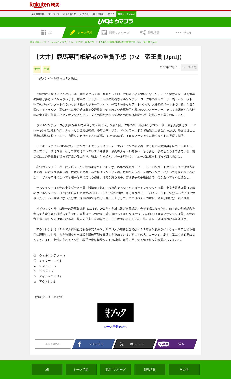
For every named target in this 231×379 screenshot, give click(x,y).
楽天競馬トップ (38, 42)
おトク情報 (98, 14)
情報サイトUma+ (126, 14)
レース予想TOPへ (115, 326)
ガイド (111, 14)
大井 (37, 69)
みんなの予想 (69, 14)
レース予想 (81, 369)
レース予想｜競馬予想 (82, 42)
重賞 (46, 69)
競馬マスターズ (115, 369)
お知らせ (84, 14)
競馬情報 (150, 369)
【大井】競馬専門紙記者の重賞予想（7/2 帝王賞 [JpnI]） (128, 42)
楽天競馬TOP (37, 14)
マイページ (53, 14)
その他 (184, 369)
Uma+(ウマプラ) (59, 42)
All (47, 369)
